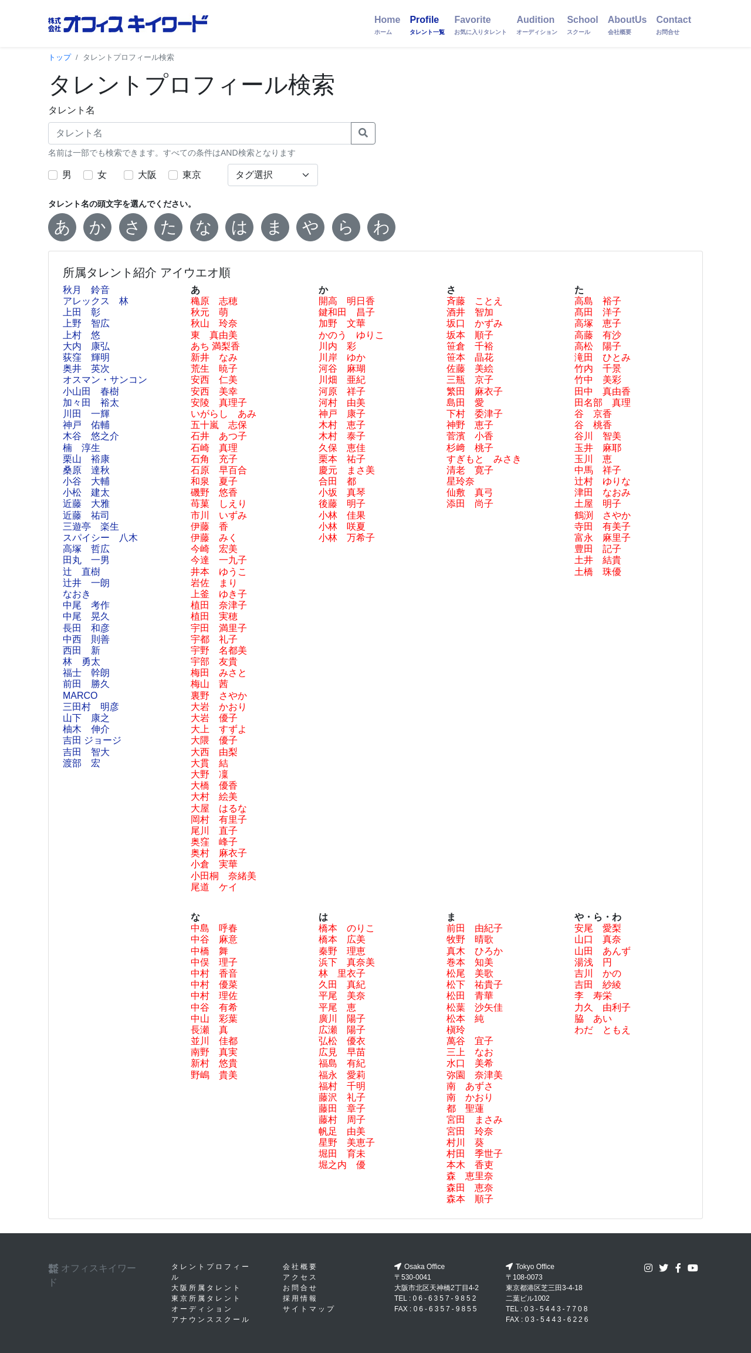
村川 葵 (465, 1142)
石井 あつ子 (219, 436)
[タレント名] (199, 133)
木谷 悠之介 (91, 436)
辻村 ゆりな (602, 481)
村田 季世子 (474, 1154)
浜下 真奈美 (347, 962)
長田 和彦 (86, 628)
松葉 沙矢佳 (474, 1007)
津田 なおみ (602, 492)
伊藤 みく (214, 538)
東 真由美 (214, 335)
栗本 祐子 (342, 459)
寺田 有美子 (602, 526)
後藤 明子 (342, 504)
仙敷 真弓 (469, 492)
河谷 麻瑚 (342, 368)
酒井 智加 (469, 312)
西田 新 (81, 650)
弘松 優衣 (342, 1041)
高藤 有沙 (597, 335)
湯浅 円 (593, 962)
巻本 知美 (469, 962)
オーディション (202, 1309)
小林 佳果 (342, 515)
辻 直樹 (81, 572)
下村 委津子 (474, 414)
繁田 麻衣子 (474, 391)
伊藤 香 (209, 526)
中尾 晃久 (86, 616)
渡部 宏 (81, 763)
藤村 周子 (342, 1120)
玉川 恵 (593, 459)
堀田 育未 (342, 1154)
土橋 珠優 (597, 572)
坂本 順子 (469, 335)
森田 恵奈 (469, 1188)
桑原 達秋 (86, 470)
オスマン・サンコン (105, 380)
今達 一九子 (219, 560)
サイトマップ (309, 1309)
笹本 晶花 (469, 357)
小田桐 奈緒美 (223, 876)
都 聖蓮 (465, 1108)
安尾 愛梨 (597, 928)
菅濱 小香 (469, 436)
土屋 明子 (597, 504)
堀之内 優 (342, 1165)
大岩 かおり (219, 707)
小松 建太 (86, 492)
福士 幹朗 (86, 673)
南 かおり (469, 1097)
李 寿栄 (593, 996)
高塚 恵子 (597, 323)
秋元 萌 (209, 312)
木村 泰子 (342, 436)
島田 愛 (465, 403)
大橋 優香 (214, 785)
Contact (673, 25)
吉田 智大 (86, 752)
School (582, 25)
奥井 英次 (86, 368)
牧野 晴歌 (469, 939)
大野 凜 (209, 774)
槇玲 (455, 1030)
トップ (59, 57)
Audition (536, 25)
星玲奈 (460, 481)
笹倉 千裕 (469, 346)
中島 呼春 (214, 928)
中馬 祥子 (597, 470)
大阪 (147, 175)
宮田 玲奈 (469, 1131)
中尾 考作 (86, 605)
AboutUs (627, 25)
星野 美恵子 (347, 1142)
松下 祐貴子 (474, 984)
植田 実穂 (214, 616)
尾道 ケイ (214, 887)
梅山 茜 (209, 684)
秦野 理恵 (342, 951)
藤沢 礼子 (342, 1097)
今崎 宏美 (214, 549)
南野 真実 (214, 1052)
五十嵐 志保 (219, 425)
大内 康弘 (86, 346)
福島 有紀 (342, 1063)
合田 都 (337, 481)
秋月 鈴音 (86, 290)
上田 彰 (81, 312)
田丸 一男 (86, 560)
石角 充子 (214, 459)
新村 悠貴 (214, 1063)
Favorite (480, 25)
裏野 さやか (219, 696)
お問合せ (300, 1288)
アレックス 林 (95, 301)
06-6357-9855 (446, 1309)
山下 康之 (86, 718)
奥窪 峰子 (214, 842)
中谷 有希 (214, 1007)
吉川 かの (597, 973)
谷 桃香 (593, 425)
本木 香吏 (469, 1165)
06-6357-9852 (445, 1298)
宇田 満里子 (219, 628)
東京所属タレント (206, 1298)
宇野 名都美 (219, 650)
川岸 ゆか (342, 357)
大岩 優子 (214, 718)
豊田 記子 (597, 549)
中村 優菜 (214, 984)
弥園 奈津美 (474, 1075)
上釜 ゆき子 (219, 594)
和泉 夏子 (214, 481)
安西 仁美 (214, 380)
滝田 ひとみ (602, 357)
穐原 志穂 (214, 301)
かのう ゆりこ (351, 335)
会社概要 (300, 1267)
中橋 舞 (209, 951)
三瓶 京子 (469, 380)
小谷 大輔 (86, 481)
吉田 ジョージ (92, 740)
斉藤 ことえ (474, 301)
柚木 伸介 (86, 729)
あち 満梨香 (215, 346)
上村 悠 (81, 335)
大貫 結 (209, 763)
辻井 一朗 (86, 583)
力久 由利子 (602, 1007)
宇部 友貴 (214, 662)
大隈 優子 (214, 740)
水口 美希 (469, 1063)
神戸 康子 (342, 414)
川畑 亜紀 (342, 380)
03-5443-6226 (557, 1319)
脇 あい (593, 1019)
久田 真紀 (342, 984)
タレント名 (71, 110)
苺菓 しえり (219, 504)
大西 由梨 (214, 752)
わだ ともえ (602, 1030)
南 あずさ (469, 1086)
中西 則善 (86, 639)
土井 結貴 (597, 560)
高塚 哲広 (86, 549)
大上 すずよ (219, 729)
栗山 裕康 (86, 459)
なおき (77, 594)
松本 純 (465, 1019)
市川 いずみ (219, 515)
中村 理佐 (214, 996)
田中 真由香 (602, 391)
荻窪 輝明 (86, 357)
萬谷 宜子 (469, 1041)
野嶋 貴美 (214, 1075)
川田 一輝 (86, 414)
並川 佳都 (214, 1041)
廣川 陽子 (342, 1019)
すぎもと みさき (484, 459)
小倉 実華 (214, 864)
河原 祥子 (342, 391)
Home (387, 25)
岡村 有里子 (219, 819)
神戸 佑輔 (86, 425)
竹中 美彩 (597, 380)
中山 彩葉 (214, 1019)
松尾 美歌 (469, 973)
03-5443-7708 (557, 1309)
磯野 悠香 (214, 492)
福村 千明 (342, 1086)
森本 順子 (469, 1199)
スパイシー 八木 (100, 538)
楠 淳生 (81, 448)
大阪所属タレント (206, 1288)
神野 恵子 (469, 425)
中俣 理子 (214, 962)
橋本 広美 (342, 939)
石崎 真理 (214, 448)
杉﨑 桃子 (469, 448)
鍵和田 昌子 (347, 312)
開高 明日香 (347, 301)
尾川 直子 (214, 831)
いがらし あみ (223, 414)
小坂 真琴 (342, 492)
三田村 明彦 (91, 707)
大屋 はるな (219, 808)
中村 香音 (214, 973)
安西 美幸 (214, 391)
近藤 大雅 (86, 504)
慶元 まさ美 (347, 470)
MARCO (80, 696)
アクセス (300, 1277)
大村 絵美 (214, 797)
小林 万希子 (347, 538)
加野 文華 (342, 323)
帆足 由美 (342, 1131)
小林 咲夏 (342, 526)
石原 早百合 (219, 470)
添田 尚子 (469, 504)
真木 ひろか (474, 951)
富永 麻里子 (602, 538)
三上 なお (469, 1052)
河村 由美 (342, 403)
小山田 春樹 (91, 391)
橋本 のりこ (347, 928)
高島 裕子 (597, 301)
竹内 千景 (597, 368)
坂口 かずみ (474, 323)
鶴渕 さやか (602, 515)
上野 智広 (86, 323)
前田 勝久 (86, 684)
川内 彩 (337, 346)
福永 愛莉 (342, 1075)
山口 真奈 (597, 939)
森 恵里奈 (469, 1176)
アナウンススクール (211, 1319)
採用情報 (300, 1298)
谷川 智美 (597, 436)
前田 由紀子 (474, 928)
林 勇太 (81, 662)
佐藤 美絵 (469, 368)
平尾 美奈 (342, 996)
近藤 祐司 (86, 515)
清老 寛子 (469, 470)
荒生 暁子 (214, 368)
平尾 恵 (337, 1007)
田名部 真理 (602, 403)
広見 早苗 (342, 1052)
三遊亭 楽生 (91, 526)
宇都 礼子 (214, 639)
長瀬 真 (209, 1030)
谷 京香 (593, 414)
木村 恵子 (342, 425)
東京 (191, 175)
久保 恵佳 (342, 448)
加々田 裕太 (91, 403)
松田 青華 (469, 996)
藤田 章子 (342, 1108)
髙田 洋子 (597, 312)
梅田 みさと (219, 673)
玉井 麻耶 (597, 448)
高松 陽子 (597, 346)
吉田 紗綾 (597, 984)
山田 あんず (602, 951)
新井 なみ (214, 357)
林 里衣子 (342, 973)
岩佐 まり (214, 583)
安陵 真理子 (219, 403)
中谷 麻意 (214, 939)
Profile (427, 25)
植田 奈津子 (219, 605)
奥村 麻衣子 (219, 853)
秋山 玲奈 (214, 323)
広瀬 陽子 (342, 1030)
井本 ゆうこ (219, 572)
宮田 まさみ (474, 1120)
